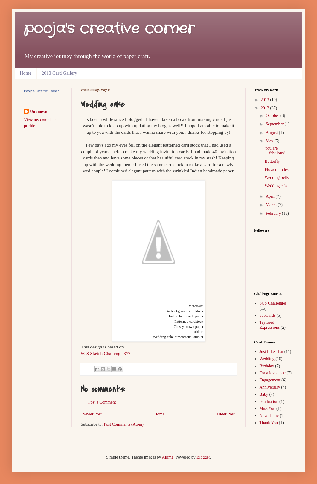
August (272, 132)
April (270, 196)
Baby (264, 394)
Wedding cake (276, 186)
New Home (269, 415)
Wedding (267, 359)
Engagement (270, 380)
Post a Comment (102, 402)
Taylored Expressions (270, 325)
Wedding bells (277, 177)
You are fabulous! (275, 151)
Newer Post (92, 414)
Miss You (267, 408)
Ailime (167, 457)
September (275, 124)
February (274, 213)
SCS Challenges (273, 303)
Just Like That (272, 351)
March (272, 205)
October (273, 115)
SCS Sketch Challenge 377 (105, 353)
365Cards (268, 315)
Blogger (203, 457)
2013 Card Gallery (59, 73)
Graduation (269, 401)
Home (25, 73)
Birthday (267, 366)
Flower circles (277, 169)
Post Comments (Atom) (124, 424)
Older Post (226, 414)
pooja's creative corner (109, 29)
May (270, 141)
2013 (265, 100)
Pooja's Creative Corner (41, 91)
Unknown (38, 111)
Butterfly (272, 161)
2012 (265, 108)
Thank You (269, 423)
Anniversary (270, 387)
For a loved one (273, 373)
